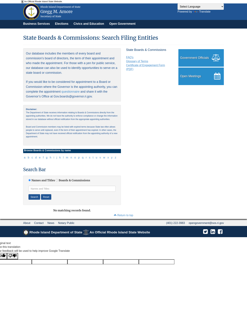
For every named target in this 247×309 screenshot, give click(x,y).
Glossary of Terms (137, 61)
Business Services (36, 23)
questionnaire (70, 91)
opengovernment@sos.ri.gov (206, 223)
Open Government (122, 23)
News (50, 223)
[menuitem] (36, 23)
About (26, 223)
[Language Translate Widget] (201, 6)
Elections (61, 23)
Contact (39, 223)
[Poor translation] (12, 256)
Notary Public (66, 223)
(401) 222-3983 (175, 223)
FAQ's (129, 57)
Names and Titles (43, 180)
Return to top (123, 215)
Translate (201, 11)
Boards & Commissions (74, 180)
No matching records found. (72, 210)
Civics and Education (89, 23)
